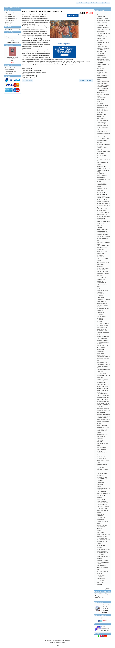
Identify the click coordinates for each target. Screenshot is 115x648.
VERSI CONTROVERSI (103, 222)
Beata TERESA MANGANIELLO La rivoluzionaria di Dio (102, 194)
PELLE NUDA (100, 532)
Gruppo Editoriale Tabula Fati (62, 640)
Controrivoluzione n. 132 (103, 179)
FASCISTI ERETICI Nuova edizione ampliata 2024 (102, 465)
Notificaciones (98, 602)
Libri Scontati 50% (10, 18)
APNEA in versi (101, 578)
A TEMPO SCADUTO (102, 477)
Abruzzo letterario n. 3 (103, 64)
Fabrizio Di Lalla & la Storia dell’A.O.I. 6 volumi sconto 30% (102, 327)
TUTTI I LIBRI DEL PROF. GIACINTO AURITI (102, 430)
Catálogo (12, 7)
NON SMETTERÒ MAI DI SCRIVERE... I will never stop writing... (103, 122)
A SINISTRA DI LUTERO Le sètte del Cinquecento (102, 51)
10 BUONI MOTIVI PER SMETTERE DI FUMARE (103, 495)
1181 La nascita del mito (103, 33)
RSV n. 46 (99, 225)
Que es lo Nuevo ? (9, 45)
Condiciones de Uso (10, 71)
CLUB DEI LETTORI (102, 418)
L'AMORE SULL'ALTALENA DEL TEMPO (103, 443)
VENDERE (100, 438)
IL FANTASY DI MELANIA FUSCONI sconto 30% (102, 110)
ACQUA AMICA (101, 55)
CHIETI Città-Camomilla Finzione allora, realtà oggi (103, 238)
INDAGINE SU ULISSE (103, 246)
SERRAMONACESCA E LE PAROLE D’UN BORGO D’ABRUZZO (103, 199)
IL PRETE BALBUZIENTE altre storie (102, 453)
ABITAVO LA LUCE (102, 209)
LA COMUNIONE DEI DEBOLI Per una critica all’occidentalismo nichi (103, 399)
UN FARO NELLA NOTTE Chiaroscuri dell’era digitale (102, 175)
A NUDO (99, 486)
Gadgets (7, 24)
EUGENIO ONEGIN (102, 234)
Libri (17, 7)
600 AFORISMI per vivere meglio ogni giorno (102, 77)
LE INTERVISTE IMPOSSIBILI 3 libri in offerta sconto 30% (103, 212)
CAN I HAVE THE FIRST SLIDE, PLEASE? (101, 99)
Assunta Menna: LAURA (103, 48)
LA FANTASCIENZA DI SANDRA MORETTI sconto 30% (103, 390)
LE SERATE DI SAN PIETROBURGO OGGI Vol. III (103, 332)
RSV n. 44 (99, 149)
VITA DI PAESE (101, 220)
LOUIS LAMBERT (102, 183)
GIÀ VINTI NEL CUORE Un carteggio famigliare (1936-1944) (103, 342)
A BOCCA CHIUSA (102, 504)
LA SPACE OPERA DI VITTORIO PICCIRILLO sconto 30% (103, 404)
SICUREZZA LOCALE (103, 290)
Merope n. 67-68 (101, 114)
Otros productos (99, 597)
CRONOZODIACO (102, 538)
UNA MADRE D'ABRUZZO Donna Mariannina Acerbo (102, 105)
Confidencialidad (9, 69)
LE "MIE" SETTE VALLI (103, 203)
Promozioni (8, 20)
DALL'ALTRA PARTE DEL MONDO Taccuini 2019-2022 (103, 273)
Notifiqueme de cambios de (105, 608)
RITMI (98, 288)
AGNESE (99, 530)
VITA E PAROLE (101, 277)
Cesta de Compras (99, 10)
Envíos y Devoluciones (11, 68)
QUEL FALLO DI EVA (102, 18)
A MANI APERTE (101, 492)
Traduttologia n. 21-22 (103, 262)
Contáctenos (8, 73)
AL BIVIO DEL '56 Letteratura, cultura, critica (102, 284)
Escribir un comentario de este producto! (105, 628)
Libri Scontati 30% (10, 16)
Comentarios (98, 623)
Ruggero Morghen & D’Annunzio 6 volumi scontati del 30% (102, 380)
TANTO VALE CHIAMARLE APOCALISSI (100, 351)
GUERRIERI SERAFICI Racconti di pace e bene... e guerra (103, 22)
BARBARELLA (101, 16)
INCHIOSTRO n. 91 (102, 223)
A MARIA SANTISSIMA (103, 506)
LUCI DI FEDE (101, 142)
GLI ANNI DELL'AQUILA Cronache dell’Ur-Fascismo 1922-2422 (103, 301)
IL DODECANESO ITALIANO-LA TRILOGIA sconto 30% (103, 375)
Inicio (6, 7)
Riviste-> (7, 22)
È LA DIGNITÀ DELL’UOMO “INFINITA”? (101, 582)
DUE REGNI (100, 440)
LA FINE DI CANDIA (102, 525)
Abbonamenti (8, 13)
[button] (82, 3)
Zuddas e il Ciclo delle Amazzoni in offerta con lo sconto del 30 (103, 410)
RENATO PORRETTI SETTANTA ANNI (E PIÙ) (102, 127)
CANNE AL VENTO (102, 148)
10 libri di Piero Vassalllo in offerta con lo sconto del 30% (103, 421)
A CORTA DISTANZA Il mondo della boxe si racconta (103, 510)
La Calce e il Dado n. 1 (103, 137)
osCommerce (61, 642)
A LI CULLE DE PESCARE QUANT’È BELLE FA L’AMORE (102, 501)
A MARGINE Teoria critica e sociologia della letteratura (103, 133)
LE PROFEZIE (101, 181)
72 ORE (99, 66)
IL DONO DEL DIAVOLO (103, 323)
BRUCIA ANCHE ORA (103, 81)
